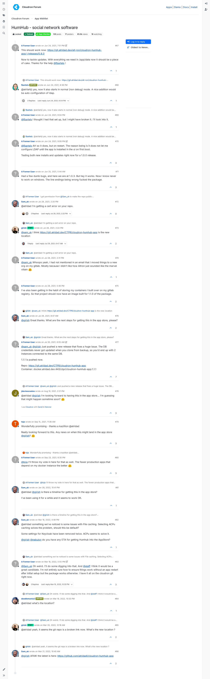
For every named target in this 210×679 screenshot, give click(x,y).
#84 (117, 598)
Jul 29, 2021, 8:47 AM (48, 316)
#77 (117, 342)
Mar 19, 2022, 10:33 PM (64, 598)
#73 (117, 228)
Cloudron (29, 407)
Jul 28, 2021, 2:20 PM (48, 201)
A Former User (28, 45)
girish (24, 228)
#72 (117, 201)
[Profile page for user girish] (15, 230)
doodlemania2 (28, 598)
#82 (117, 520)
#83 (117, 561)
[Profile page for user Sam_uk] (15, 203)
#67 (117, 45)
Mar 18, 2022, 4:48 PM (48, 520)
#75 (117, 286)
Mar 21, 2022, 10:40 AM (49, 651)
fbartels (25, 85)
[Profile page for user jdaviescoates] (15, 393)
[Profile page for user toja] (15, 423)
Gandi (40, 407)
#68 (117, 85)
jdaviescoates (28, 391)
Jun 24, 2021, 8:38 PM (57, 85)
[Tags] (4, 15)
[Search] (4, 33)
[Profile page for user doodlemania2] (15, 600)
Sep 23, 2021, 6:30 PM (54, 457)
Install (194, 7)
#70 (117, 141)
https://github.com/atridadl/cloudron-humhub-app (85, 655)
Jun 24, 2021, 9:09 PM (54, 141)
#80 (117, 457)
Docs (186, 7)
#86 (117, 651)
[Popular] (4, 21)
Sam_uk (25, 201)
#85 (117, 625)
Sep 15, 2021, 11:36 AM (44, 422)
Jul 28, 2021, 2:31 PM (54, 258)
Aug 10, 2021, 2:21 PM (54, 391)
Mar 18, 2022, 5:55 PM (54, 561)
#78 (117, 391)
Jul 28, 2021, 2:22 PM (53, 228)
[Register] (206, 9)
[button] (4, 669)
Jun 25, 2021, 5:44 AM (54, 171)
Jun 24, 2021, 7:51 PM (54, 45)
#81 (117, 487)
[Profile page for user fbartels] (15, 87)
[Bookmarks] (4, 27)
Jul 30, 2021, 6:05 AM (54, 342)
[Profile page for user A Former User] (15, 47)
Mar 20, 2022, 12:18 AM (54, 625)
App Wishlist (43, 34)
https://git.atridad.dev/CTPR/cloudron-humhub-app (68, 232)
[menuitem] (206, 3)
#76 (117, 316)
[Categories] (4, 3)
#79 (117, 422)
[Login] (206, 3)
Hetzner (48, 407)
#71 (117, 171)
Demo (177, 7)
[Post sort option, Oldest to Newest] (138, 47)
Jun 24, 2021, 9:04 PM (54, 115)
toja (23, 422)
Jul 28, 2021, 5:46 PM (54, 286)
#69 (117, 115)
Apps (169, 7)
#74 (117, 258)
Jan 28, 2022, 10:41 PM (49, 487)
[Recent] (4, 9)
